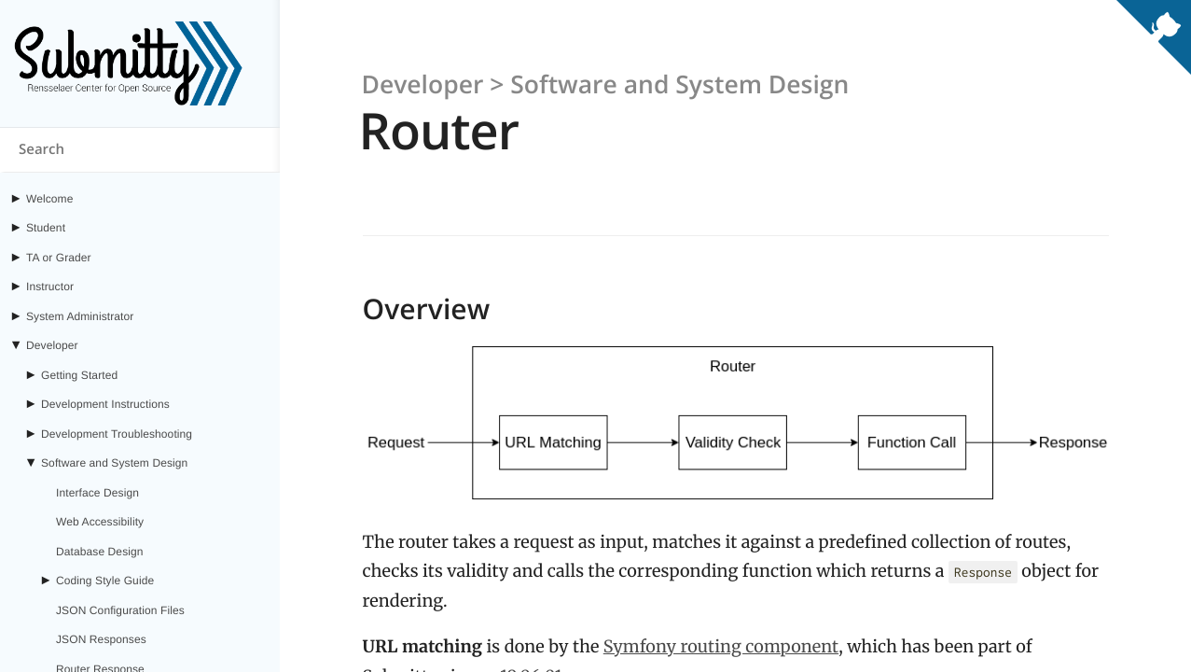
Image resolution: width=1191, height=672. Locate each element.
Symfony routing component (720, 646)
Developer (52, 345)
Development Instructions (105, 404)
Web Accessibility (100, 521)
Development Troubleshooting (116, 434)
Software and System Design (114, 462)
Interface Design (97, 492)
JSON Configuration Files (120, 610)
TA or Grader (58, 257)
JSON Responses (101, 639)
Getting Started (79, 375)
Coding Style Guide (105, 580)
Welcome (50, 198)
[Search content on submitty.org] (140, 150)
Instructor (50, 286)
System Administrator (79, 316)
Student (45, 227)
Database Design (100, 551)
